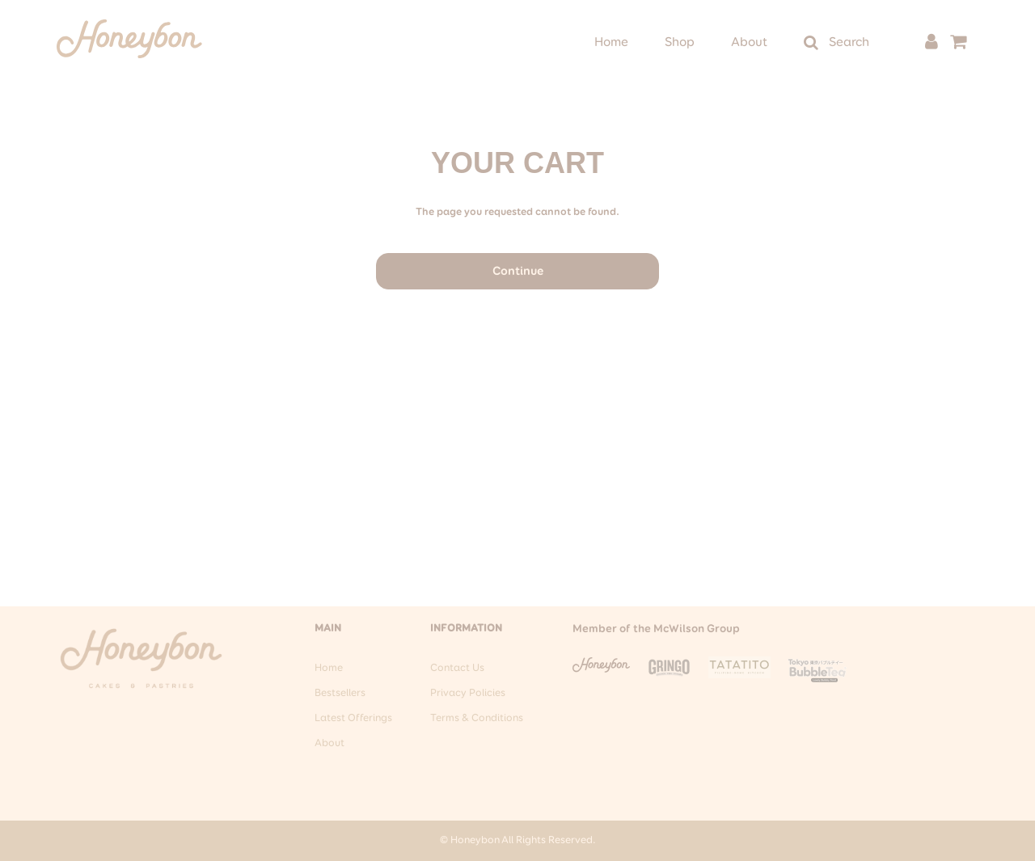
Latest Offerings (353, 718)
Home (611, 42)
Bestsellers (340, 693)
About (749, 42)
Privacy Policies (467, 693)
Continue (517, 271)
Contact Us (457, 668)
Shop (680, 42)
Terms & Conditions (476, 718)
